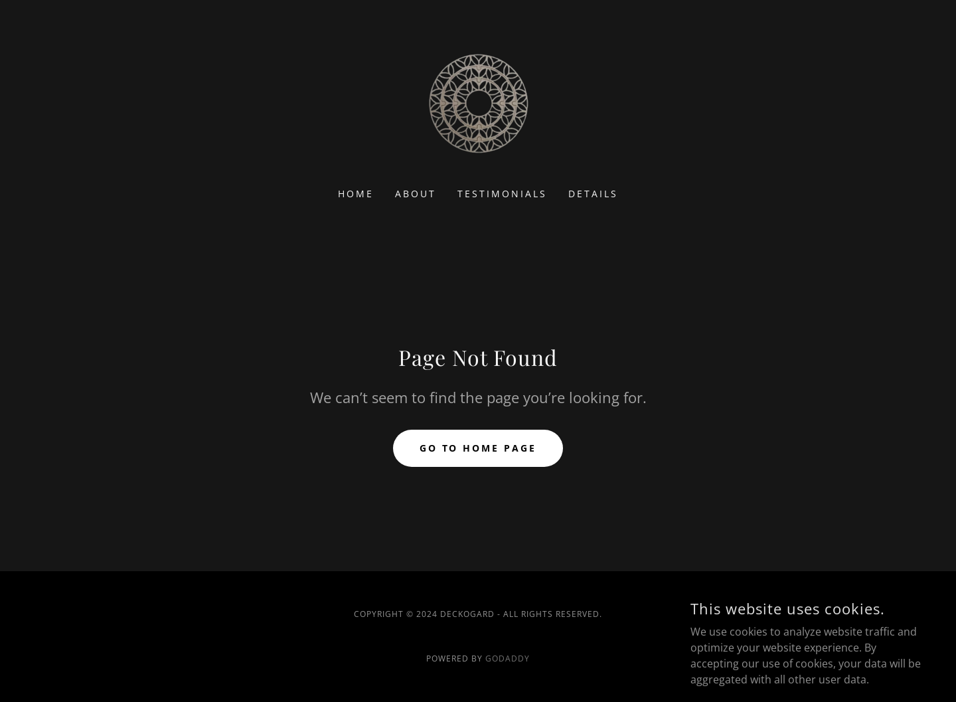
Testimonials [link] (502, 193)
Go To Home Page (478, 448)
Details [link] (593, 193)
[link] (478, 102)
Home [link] (356, 193)
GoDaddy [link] (507, 658)
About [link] (415, 193)
